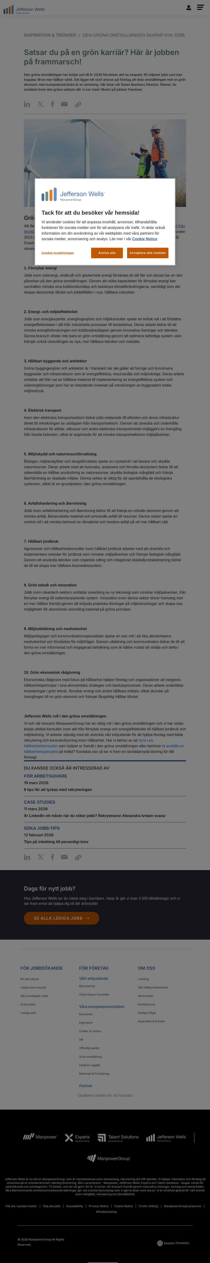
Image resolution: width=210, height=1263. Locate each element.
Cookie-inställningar (58, 253)
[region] (105, 221)
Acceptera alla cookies (148, 253)
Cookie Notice (144, 239)
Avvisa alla (107, 253)
